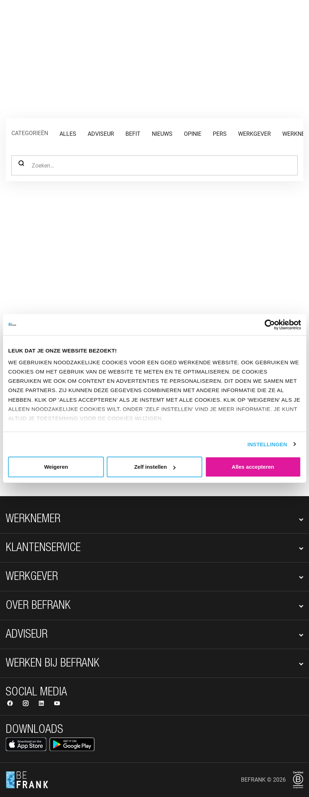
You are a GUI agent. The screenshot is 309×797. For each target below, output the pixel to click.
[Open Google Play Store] (72, 744)
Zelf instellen (154, 467)
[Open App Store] (26, 744)
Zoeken (21, 163)
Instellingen (267, 444)
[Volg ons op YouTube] (57, 704)
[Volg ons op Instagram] (26, 704)
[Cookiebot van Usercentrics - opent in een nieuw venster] (269, 324)
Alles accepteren (253, 467)
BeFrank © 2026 (263, 779)
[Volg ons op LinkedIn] (42, 704)
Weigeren (56, 467)
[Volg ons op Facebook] (11, 704)
